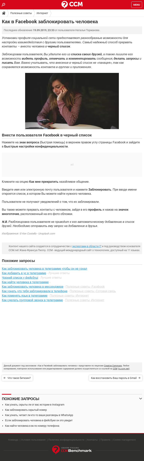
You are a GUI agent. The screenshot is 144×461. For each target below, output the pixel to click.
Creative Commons (113, 365)
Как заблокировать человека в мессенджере (32, 286)
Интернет (42, 13)
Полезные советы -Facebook (85, 286)
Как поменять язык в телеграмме (24, 295)
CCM (115, 368)
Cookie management (124, 439)
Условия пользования (33, 439)
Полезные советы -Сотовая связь (93, 291)
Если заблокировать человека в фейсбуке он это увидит (39, 420)
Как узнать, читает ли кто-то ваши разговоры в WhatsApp (39, 415)
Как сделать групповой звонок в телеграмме (32, 300)
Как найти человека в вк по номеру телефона (32, 425)
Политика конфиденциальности (66, 439)
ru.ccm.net (124, 368)
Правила (105, 439)
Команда (13, 439)
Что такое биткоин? (19, 377)
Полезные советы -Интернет (69, 295)
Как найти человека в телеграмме (25, 282)
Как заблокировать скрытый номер (26, 409)
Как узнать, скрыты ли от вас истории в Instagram (34, 404)
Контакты (92, 439)
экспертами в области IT (86, 246)
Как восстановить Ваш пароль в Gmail (113, 377)
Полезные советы (21, 13)
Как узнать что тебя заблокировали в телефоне (35, 291)
